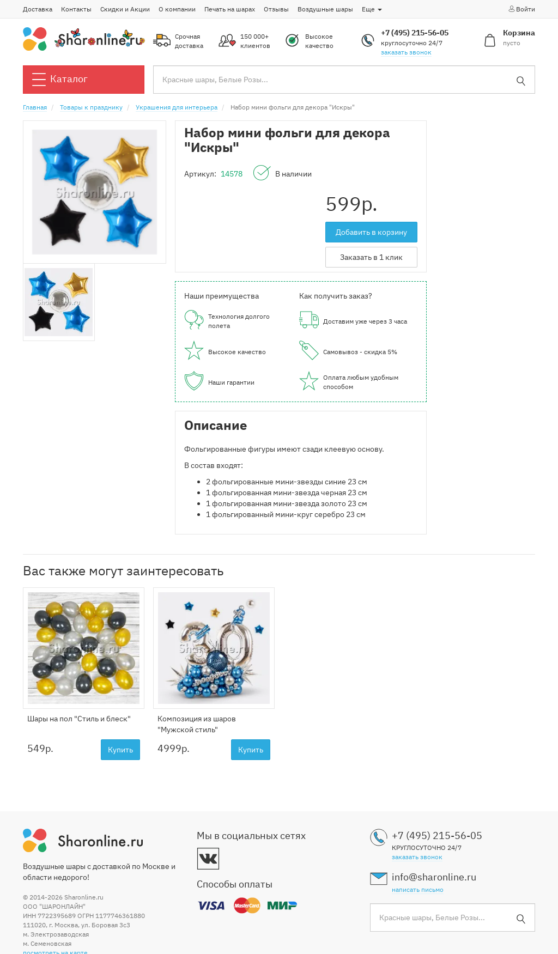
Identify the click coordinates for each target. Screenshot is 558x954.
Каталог (60, 79)
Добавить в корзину (371, 232)
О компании (177, 9)
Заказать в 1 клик (371, 257)
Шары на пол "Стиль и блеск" (79, 719)
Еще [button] (372, 9)
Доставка (37, 9)
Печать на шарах (229, 9)
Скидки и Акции (125, 9)
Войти (521, 8)
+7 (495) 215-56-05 (414, 33)
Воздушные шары (325, 9)
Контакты (76, 9)
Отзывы (276, 9)
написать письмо (418, 889)
